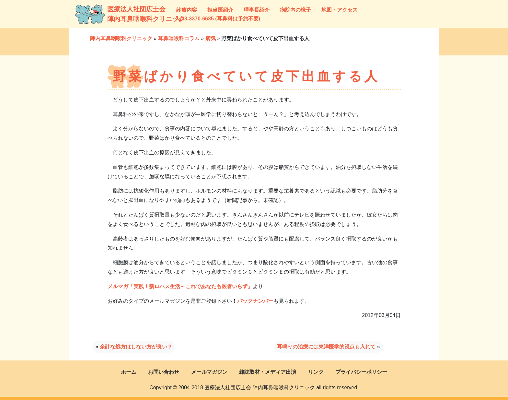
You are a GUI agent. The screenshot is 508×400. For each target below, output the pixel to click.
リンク (316, 372)
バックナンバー (255, 301)
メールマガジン (209, 372)
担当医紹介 (220, 10)
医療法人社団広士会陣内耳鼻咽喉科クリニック (115, 14)
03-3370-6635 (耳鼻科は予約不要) (218, 18)
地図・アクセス (339, 10)
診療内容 (186, 10)
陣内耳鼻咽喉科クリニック (121, 38)
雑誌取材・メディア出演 (267, 372)
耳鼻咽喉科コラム (179, 38)
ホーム (128, 372)
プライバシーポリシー (361, 372)
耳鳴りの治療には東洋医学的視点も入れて (326, 346)
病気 (210, 38)
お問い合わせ (163, 372)
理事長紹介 (257, 10)
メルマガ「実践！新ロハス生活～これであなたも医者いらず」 (180, 286)
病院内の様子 (295, 10)
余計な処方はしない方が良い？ (136, 346)
